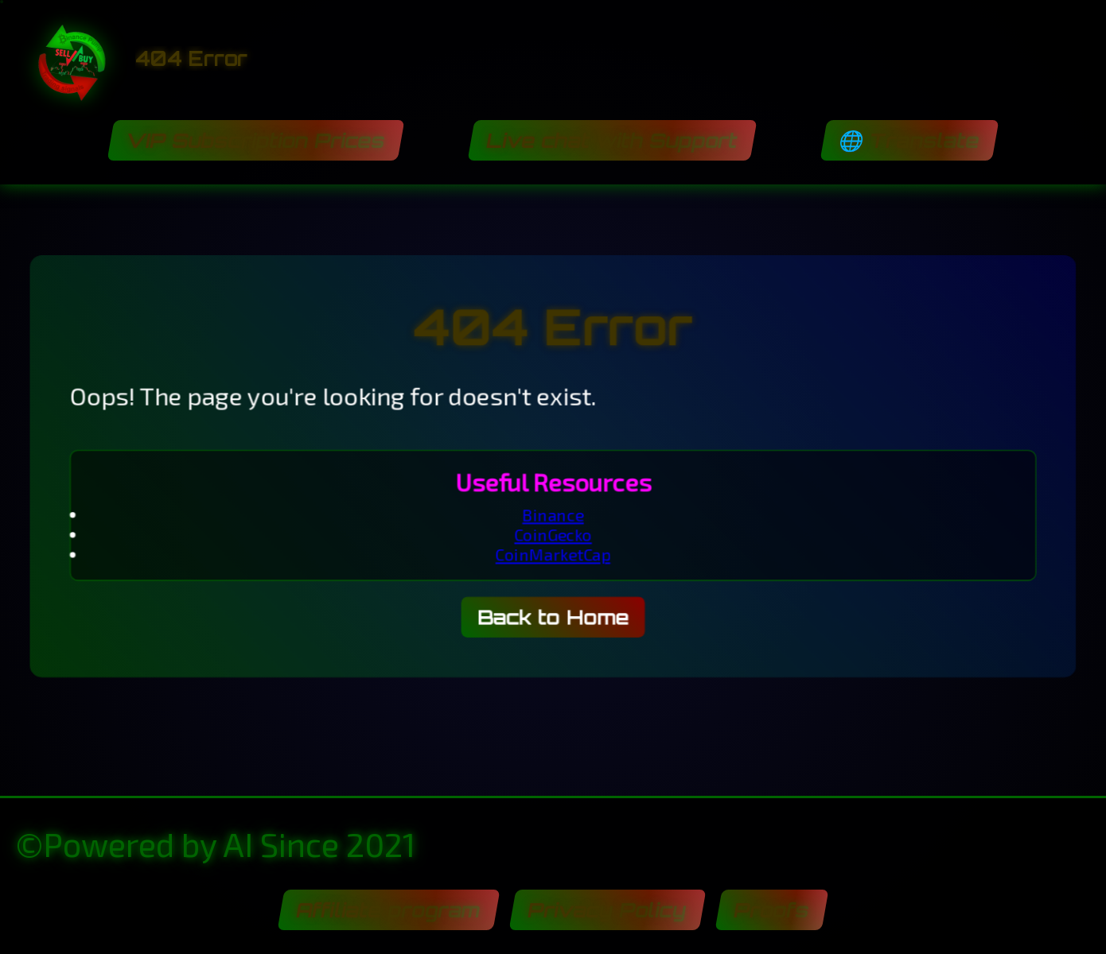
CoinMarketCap (553, 555)
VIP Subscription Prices (255, 140)
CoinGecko (553, 535)
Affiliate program (388, 910)
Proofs (771, 910)
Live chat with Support (612, 140)
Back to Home (553, 619)
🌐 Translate (909, 140)
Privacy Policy (607, 910)
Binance (553, 515)
